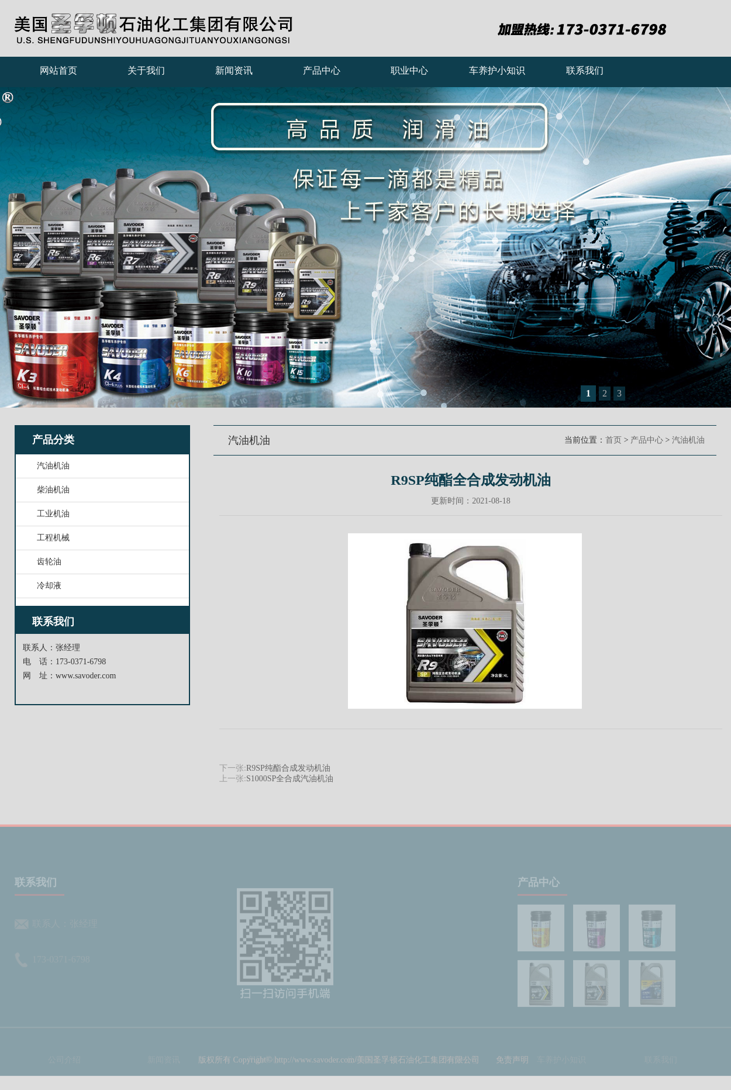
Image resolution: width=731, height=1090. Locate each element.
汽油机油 (688, 440)
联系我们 (585, 70)
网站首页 (58, 70)
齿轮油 (49, 561)
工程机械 (53, 537)
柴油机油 (53, 489)
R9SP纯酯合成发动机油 (288, 768)
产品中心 (321, 70)
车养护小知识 (497, 70)
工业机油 (53, 513)
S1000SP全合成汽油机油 (289, 778)
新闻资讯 (234, 70)
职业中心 (409, 70)
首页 (613, 440)
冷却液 (49, 585)
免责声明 (512, 1071)
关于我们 (146, 70)
